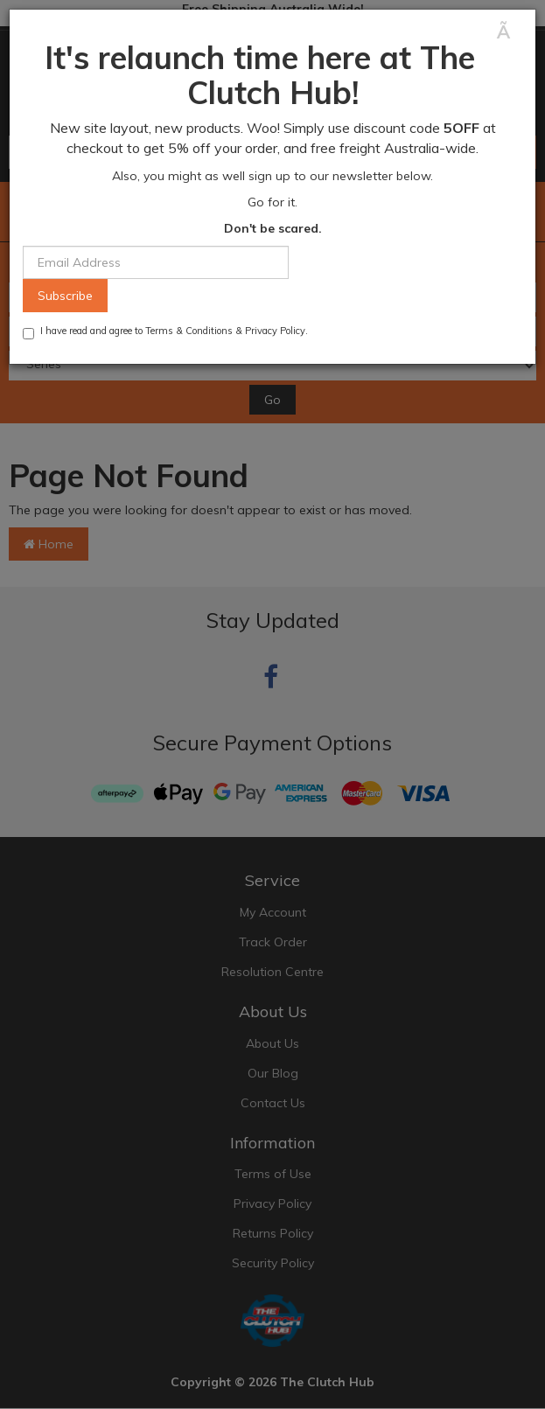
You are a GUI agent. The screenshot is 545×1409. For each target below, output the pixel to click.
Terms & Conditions (189, 330)
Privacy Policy (275, 330)
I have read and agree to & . (165, 331)
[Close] (509, 32)
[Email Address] (156, 262)
